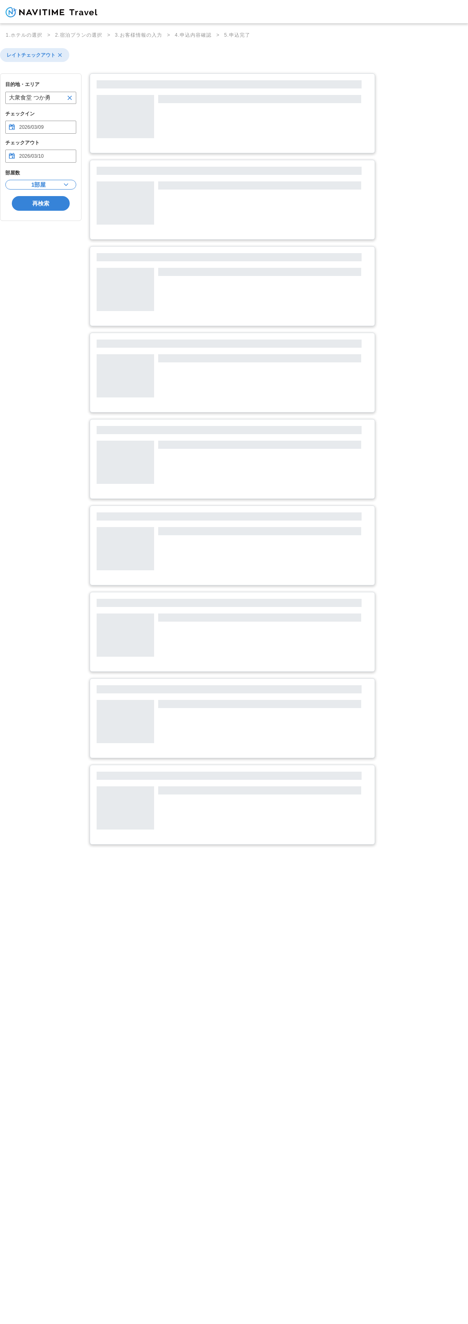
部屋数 (12, 173)
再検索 (40, 203)
